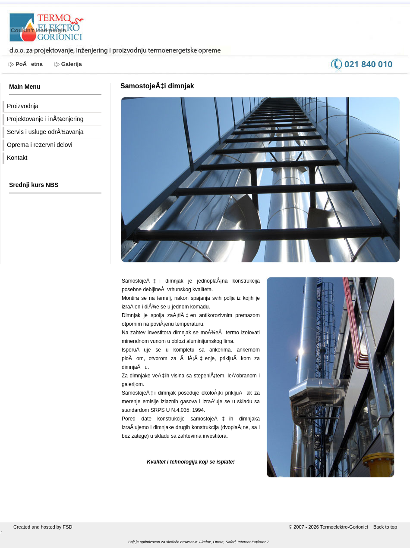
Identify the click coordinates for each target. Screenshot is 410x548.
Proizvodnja (22, 106)
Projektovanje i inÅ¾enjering (45, 118)
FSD (67, 526)
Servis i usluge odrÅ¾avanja (45, 131)
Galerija (71, 64)
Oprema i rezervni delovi (40, 144)
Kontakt (17, 157)
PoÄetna (29, 64)
